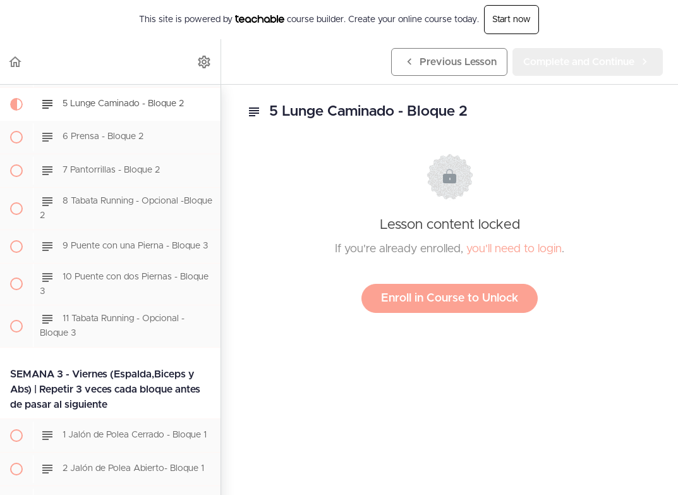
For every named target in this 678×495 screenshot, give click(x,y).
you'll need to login (514, 249)
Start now (511, 19)
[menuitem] (205, 61)
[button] (16, 61)
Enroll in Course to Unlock (449, 298)
